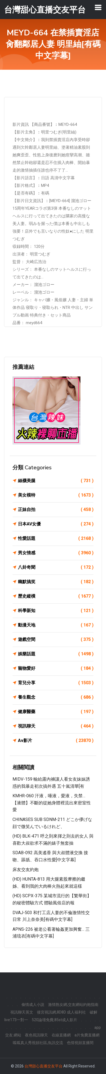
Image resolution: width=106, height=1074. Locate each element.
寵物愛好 (55, 668)
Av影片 (55, 740)
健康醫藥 (55, 712)
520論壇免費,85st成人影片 (54, 1020)
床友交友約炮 (26, 869)
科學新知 (55, 610)
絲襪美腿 (55, 481)
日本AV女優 (55, 524)
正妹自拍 (55, 509)
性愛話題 (55, 538)
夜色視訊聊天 (36, 1035)
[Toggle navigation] (98, 7)
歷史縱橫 (55, 596)
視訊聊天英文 (21, 1012)
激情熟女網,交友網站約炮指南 (73, 1004)
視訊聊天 (55, 726)
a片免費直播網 (86, 1035)
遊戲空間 (55, 639)
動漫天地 (55, 625)
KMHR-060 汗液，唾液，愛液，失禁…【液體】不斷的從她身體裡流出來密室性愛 (52, 802)
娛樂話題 (55, 654)
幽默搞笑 (55, 582)
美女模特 (55, 495)
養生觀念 (55, 697)
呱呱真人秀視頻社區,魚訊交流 (38, 1042)
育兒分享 (55, 683)
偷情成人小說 (32, 1004)
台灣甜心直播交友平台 (43, 1066)
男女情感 (55, 553)
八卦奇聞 (55, 567)
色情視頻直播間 (80, 1042)
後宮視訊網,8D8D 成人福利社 (61, 1012)
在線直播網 (61, 1035)
